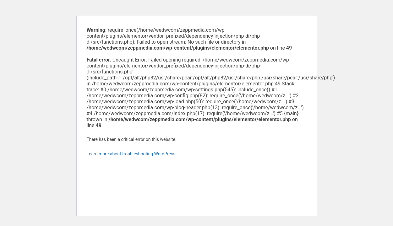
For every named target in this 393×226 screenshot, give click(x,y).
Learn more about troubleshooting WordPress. (132, 153)
